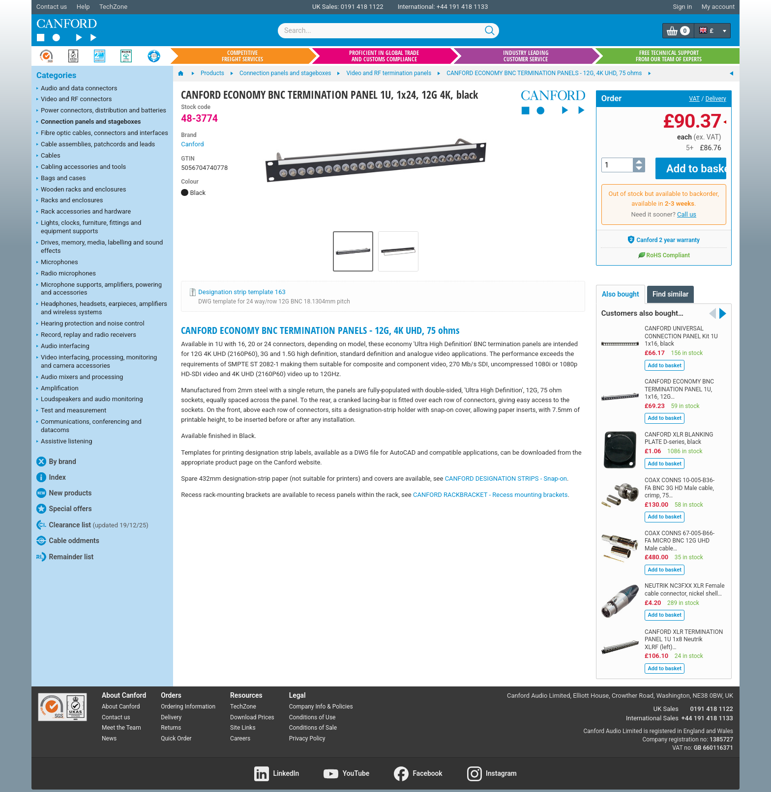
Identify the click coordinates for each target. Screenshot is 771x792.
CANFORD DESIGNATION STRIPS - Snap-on (506, 478)
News (109, 731)
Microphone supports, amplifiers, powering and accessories (99, 289)
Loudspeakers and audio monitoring (89, 399)
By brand (56, 461)
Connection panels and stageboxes (88, 122)
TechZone (113, 6)
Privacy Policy (307, 731)
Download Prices (252, 710)
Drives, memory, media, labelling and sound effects (99, 246)
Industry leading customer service (526, 56)
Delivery (716, 98)
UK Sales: (325, 6)
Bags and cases (61, 178)
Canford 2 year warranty (663, 233)
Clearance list (92, 525)
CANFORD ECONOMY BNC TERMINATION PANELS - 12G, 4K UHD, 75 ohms (320, 330)
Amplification (57, 388)
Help (83, 6)
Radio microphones (66, 274)
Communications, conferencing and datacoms (89, 426)
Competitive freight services (242, 56)
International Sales (652, 710)
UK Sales (666, 702)
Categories (56, 75)
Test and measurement (71, 411)
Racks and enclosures (69, 200)
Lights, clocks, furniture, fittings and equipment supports (88, 227)
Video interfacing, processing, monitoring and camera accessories (96, 361)
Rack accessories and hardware (83, 212)
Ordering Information (188, 699)
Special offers (64, 509)
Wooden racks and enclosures (81, 190)
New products (63, 493)
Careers (240, 731)
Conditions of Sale (313, 720)
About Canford (121, 699)
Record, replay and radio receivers (86, 335)
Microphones (57, 262)
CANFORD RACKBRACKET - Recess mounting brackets (490, 494)
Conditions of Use (312, 710)
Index (51, 477)
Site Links (243, 720)
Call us (686, 207)
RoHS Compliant (664, 248)
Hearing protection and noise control (90, 324)
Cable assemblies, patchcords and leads (95, 144)
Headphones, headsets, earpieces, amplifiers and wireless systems (101, 308)
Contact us (51, 6)
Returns (171, 720)
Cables (48, 156)
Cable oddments (67, 541)
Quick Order (176, 731)
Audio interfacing (62, 346)
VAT (694, 98)
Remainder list (64, 557)
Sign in (682, 6)
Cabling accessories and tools (81, 167)
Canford (192, 144)
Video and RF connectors (74, 99)
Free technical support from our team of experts (669, 56)
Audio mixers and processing (79, 377)
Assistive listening (64, 441)
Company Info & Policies (321, 699)
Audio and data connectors (76, 88)
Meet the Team (121, 720)
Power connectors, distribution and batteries (101, 111)
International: (416, 6)
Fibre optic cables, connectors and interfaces (102, 133)
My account (718, 6)
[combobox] (388, 30)
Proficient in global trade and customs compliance (384, 56)
